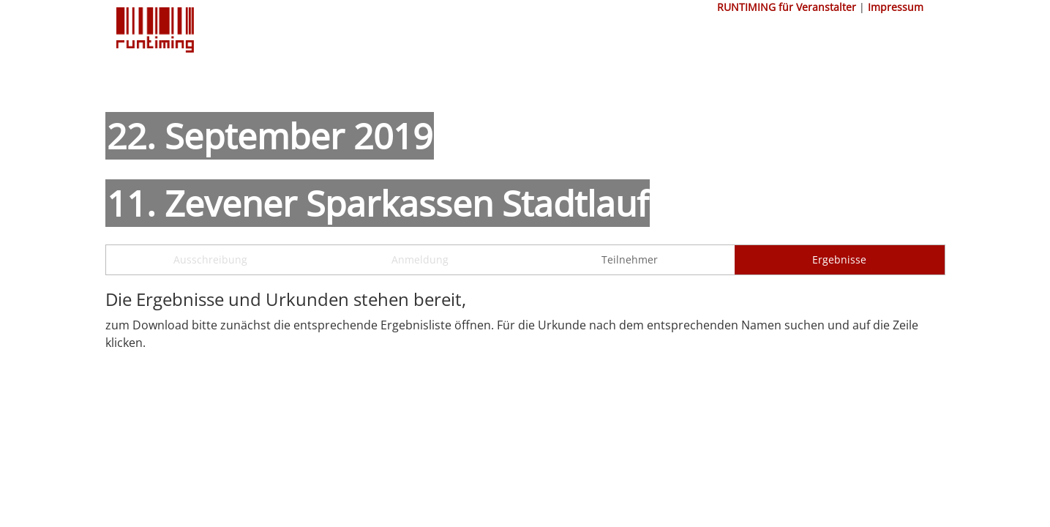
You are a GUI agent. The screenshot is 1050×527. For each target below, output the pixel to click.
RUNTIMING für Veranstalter (786, 7)
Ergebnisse (839, 259)
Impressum (895, 7)
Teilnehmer (629, 259)
